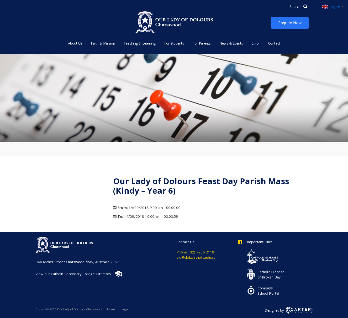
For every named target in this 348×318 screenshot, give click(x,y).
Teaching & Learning (140, 43)
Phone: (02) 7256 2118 (195, 252)
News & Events (231, 43)
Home (111, 309)
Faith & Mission (103, 43)
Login (124, 309)
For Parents (202, 43)
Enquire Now (289, 22)
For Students (174, 43)
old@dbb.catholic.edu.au (196, 257)
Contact (274, 43)
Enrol (255, 43)
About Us (75, 43)
